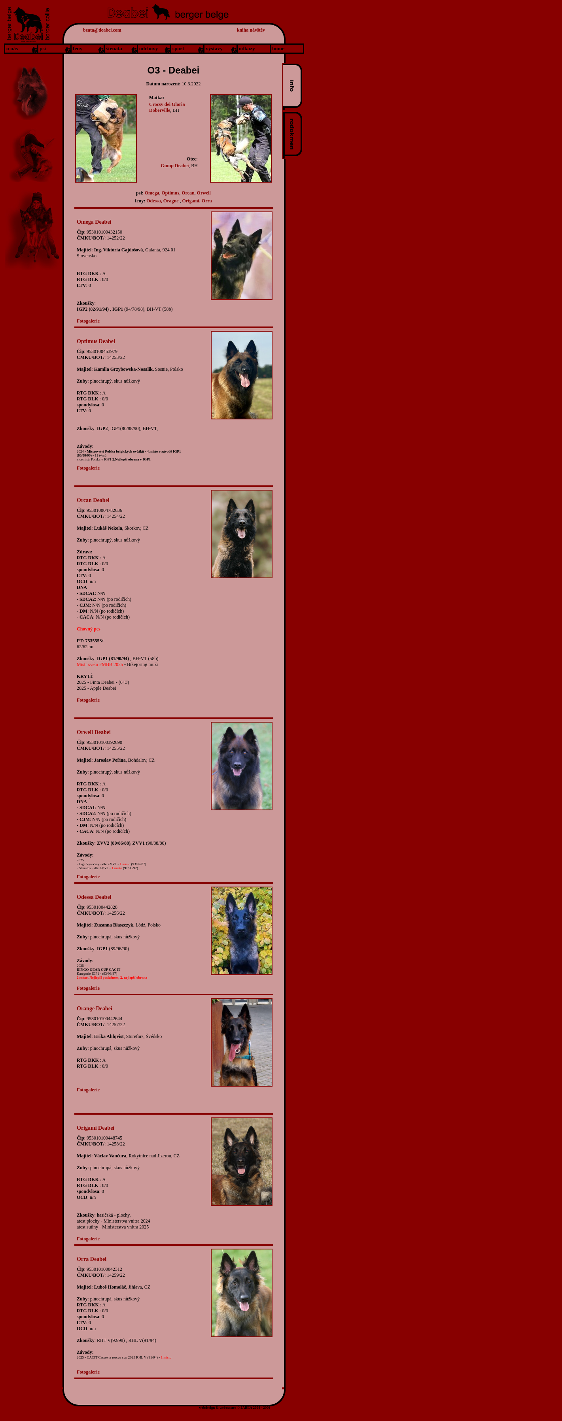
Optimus (170, 193)
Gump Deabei (175, 165)
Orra (207, 201)
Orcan (188, 193)
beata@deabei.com (102, 30)
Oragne (171, 201)
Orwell (204, 193)
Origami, (191, 201)
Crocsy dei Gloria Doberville (167, 107)
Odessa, (154, 201)
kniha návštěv (251, 30)
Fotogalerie (88, 321)
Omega (152, 193)
